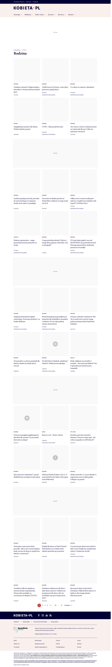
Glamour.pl (16, 644)
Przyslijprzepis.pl (60, 647)
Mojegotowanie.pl (39, 644)
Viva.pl (79, 640)
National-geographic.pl (41, 647)
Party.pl (58, 640)
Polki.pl (58, 644)
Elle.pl (15, 640)
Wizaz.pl (79, 644)
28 (55, 605)
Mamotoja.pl (38, 640)
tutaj (28, 664)
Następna (67, 605)
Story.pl (79, 647)
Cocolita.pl (16, 647)
